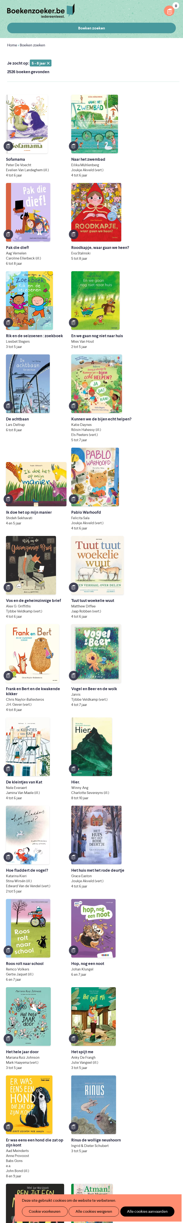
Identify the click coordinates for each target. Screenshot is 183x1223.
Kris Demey (142, 1176)
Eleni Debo (101, 1176)
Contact (110, 1135)
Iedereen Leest (134, 1149)
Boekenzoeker (41, 11)
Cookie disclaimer (161, 1079)
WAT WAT (108, 1170)
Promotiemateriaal (81, 1127)
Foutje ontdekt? (117, 1089)
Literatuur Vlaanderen (127, 1156)
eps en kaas (83, 1183)
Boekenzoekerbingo (83, 1120)
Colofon (110, 1127)
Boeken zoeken (91, 28)
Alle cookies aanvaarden (139, 1211)
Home (12, 45)
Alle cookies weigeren (89, 1211)
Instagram (171, 1094)
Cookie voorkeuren (43, 1211)
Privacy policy (164, 1073)
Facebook (164, 1094)
